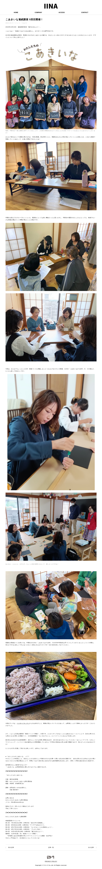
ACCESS (62, 12)
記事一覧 (51, 847)
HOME (16, 12)
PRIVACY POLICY (51, 861)
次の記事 (91, 847)
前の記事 (11, 847)
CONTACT (84, 12)
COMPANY (38, 12)
